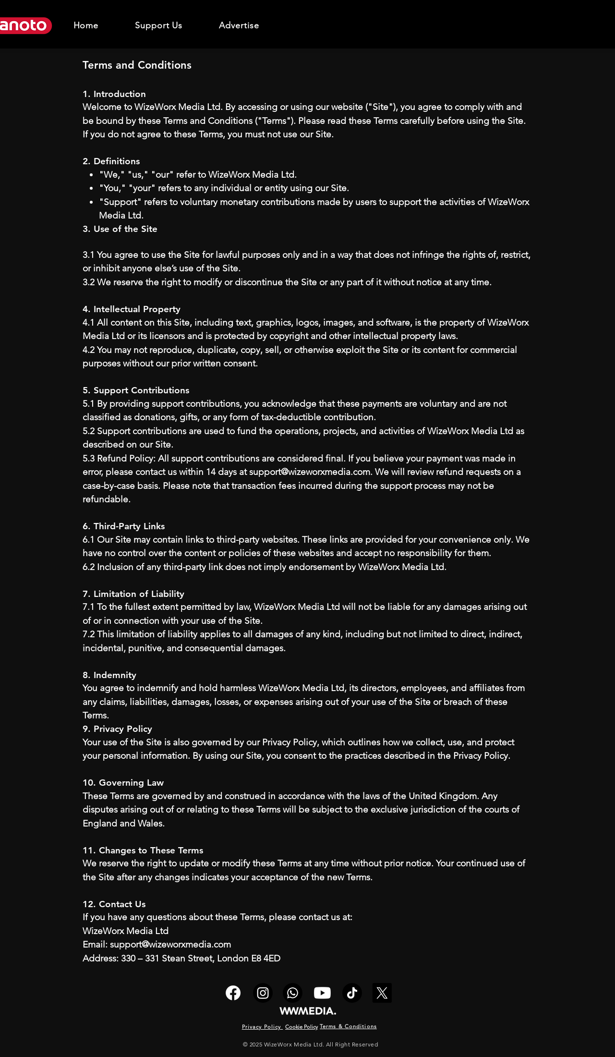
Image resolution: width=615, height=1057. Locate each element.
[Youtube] (322, 993)
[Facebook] (233, 993)
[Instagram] (263, 993)
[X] (382, 993)
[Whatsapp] (292, 993)
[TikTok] (352, 993)
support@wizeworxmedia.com (309, 471)
